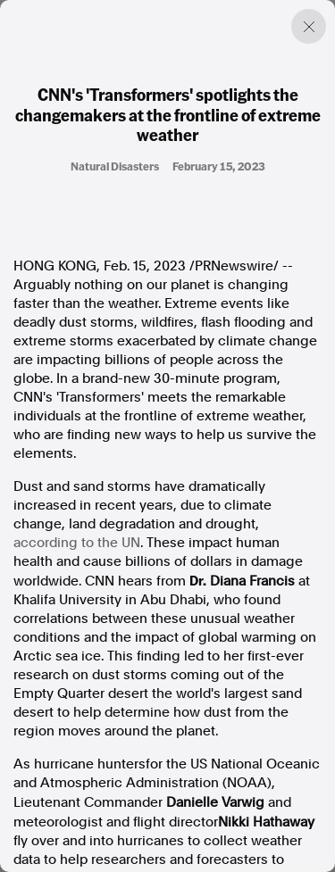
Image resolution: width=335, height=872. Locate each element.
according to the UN (76, 543)
